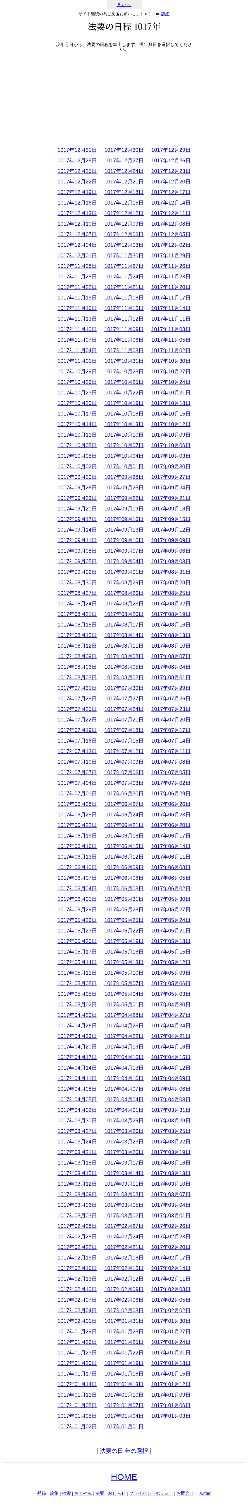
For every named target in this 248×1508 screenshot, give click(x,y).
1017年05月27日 (170, 910)
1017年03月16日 (170, 1163)
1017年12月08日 (170, 224)
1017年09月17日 (77, 519)
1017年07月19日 (77, 730)
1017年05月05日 (77, 994)
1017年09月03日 (170, 561)
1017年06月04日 (77, 888)
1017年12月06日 (123, 234)
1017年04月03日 (170, 1099)
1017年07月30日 (123, 688)
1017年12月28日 (77, 161)
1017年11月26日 (170, 266)
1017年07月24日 (123, 709)
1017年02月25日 (77, 1237)
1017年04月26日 (77, 1026)
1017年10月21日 (170, 393)
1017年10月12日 (170, 424)
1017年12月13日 (77, 213)
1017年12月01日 (77, 255)
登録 (41, 1493)
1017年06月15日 (123, 846)
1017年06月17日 (170, 836)
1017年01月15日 (170, 1374)
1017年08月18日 (77, 625)
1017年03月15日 (77, 1173)
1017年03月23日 (123, 1142)
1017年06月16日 (77, 846)
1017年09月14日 (77, 530)
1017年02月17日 (170, 1258)
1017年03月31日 (170, 1110)
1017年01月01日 (123, 1426)
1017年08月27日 (77, 593)
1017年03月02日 (123, 1215)
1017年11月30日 (123, 255)
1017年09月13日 (123, 530)
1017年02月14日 (170, 1268)
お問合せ (185, 1493)
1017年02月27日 (123, 1226)
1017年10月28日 (123, 372)
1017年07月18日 (123, 730)
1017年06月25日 (77, 815)
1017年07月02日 (170, 783)
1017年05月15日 (170, 952)
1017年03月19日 (170, 1152)
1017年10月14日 (77, 424)
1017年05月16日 (123, 952)
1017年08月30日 (77, 583)
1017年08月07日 (170, 656)
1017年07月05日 (170, 772)
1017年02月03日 (123, 1310)
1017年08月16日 (170, 625)
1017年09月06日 (170, 551)
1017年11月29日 (170, 255)
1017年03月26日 (123, 1131)
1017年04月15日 (170, 1057)
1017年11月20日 (170, 287)
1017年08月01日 (170, 677)
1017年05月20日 (77, 941)
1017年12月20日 (170, 182)
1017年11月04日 (77, 350)
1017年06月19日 (77, 836)
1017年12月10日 (77, 224)
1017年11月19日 (77, 298)
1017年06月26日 (170, 804)
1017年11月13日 (77, 319)
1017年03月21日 (77, 1152)
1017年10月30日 (170, 361)
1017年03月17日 (123, 1163)
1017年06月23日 (170, 815)
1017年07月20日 (170, 720)
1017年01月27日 (170, 1332)
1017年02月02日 (170, 1310)
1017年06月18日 (123, 836)
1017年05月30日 (170, 899)
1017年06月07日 (77, 878)
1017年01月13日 (123, 1384)
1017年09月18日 (170, 509)
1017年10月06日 (170, 445)
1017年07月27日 (123, 699)
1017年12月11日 (170, 213)
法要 (99, 1493)
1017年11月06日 (123, 340)
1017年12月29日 (170, 150)
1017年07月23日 (170, 709)
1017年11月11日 (170, 319)
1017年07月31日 (77, 688)
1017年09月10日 (123, 540)
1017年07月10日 (77, 762)
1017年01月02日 (77, 1426)
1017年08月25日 (170, 593)
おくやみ (83, 1493)
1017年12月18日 (123, 192)
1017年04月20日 (77, 1047)
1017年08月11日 (123, 646)
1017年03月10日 (170, 1184)
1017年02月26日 (170, 1226)
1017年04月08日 (77, 1089)
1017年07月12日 (123, 751)
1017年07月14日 (170, 741)
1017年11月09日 (123, 329)
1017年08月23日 (123, 604)
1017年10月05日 (77, 456)
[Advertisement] (124, 98)
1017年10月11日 (77, 435)
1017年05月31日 (123, 899)
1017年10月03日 (170, 456)
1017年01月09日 (170, 1395)
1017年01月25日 (123, 1342)
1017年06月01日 (77, 899)
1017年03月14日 (123, 1173)
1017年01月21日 (170, 1353)
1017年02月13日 (77, 1279)
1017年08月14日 (123, 635)
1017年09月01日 (123, 572)
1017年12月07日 (77, 234)
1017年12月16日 (77, 203)
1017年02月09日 (123, 1289)
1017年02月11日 (170, 1279)
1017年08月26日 (123, 593)
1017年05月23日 (77, 931)
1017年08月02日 (123, 677)
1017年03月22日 (170, 1142)
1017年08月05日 (123, 667)
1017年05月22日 (123, 931)
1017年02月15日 (123, 1268)
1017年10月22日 (123, 393)
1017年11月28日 (77, 266)
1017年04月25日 (123, 1026)
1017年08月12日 (77, 646)
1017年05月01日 (123, 1004)
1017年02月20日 (170, 1247)
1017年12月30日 (123, 150)
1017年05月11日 (77, 973)
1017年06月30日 (123, 793)
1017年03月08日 (123, 1194)
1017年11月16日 (77, 308)
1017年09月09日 (170, 540)
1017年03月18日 (77, 1163)
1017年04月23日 (77, 1036)
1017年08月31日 (170, 572)
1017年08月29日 (123, 583)
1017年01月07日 (123, 1405)
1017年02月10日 (77, 1289)
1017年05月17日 (77, 952)
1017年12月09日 (123, 224)
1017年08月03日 (77, 677)
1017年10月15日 (170, 414)
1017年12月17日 (170, 192)
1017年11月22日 (77, 287)
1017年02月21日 (123, 1247)
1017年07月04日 (77, 783)
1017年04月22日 (123, 1036)
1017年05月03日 (170, 994)
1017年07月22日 (77, 720)
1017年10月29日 (77, 372)
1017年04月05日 (77, 1099)
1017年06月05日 (170, 878)
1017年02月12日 (123, 1279)
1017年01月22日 (123, 1353)
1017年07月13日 (77, 751)
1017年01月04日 (123, 1416)
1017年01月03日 (170, 1416)
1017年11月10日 (77, 329)
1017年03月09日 (77, 1194)
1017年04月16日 (123, 1057)
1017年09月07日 (123, 551)
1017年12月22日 (77, 182)
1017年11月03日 (123, 350)
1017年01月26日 (77, 1342)
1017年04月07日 (123, 1089)
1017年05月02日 (77, 1004)
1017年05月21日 (170, 931)
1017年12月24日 (123, 171)
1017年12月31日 (77, 150)
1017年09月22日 (123, 498)
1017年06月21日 (123, 825)
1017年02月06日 (123, 1300)
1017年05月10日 (123, 973)
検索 (66, 1493)
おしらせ (117, 1493)
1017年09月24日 (170, 488)
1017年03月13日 (170, 1173)
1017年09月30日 (170, 466)
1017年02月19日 (77, 1258)
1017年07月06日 (123, 772)
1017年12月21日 (123, 182)
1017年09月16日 (123, 519)
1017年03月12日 (77, 1184)
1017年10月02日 (77, 466)
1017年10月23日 (77, 393)
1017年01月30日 (170, 1321)
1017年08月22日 (170, 604)
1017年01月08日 (77, 1405)
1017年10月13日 (123, 424)
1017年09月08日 (77, 551)
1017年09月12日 (170, 530)
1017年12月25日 (77, 171)
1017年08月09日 (77, 656)
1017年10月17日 (77, 414)
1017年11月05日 (170, 340)
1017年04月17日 (77, 1057)
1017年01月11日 (77, 1395)
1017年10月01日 (123, 466)
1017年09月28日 (123, 477)
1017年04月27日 (170, 1015)
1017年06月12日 (123, 857)
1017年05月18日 (170, 941)
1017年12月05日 (170, 234)
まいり (124, 4)
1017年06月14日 (170, 846)
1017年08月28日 (170, 583)
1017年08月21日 (77, 614)
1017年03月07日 (170, 1194)
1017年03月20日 (123, 1152)
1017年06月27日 (123, 804)
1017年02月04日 (77, 1310)
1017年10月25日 (123, 382)
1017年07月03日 (123, 783)
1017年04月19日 (123, 1047)
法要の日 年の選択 (124, 1451)
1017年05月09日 (170, 973)
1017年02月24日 (123, 1237)
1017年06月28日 (77, 804)
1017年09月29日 (77, 477)
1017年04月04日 (123, 1099)
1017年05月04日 (123, 994)
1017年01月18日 (170, 1363)
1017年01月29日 (77, 1332)
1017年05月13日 (123, 962)
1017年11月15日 (123, 308)
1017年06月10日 (77, 867)
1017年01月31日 (123, 1321)
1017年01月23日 (77, 1353)
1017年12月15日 (123, 203)
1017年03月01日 (170, 1215)
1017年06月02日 (170, 888)
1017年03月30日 (77, 1121)
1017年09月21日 (170, 498)
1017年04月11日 (77, 1078)
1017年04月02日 (77, 1110)
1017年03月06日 (77, 1205)
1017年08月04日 (170, 667)
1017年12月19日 (77, 192)
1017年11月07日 (77, 340)
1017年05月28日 (123, 910)
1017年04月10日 (123, 1078)
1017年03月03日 (77, 1215)
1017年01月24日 (170, 1342)
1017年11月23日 (170, 277)
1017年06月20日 (170, 825)
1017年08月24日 (77, 604)
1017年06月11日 (170, 857)
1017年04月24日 (170, 1026)
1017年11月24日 (123, 277)
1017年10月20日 (77, 403)
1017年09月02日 (77, 572)
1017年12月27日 (123, 161)
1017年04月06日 (170, 1089)
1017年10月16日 (123, 414)
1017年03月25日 (170, 1131)
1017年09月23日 (77, 498)
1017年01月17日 (77, 1374)
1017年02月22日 (77, 1247)
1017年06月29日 (170, 793)
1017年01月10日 (123, 1395)
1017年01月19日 (123, 1363)
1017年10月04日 (123, 456)
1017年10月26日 (77, 382)
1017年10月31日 (123, 361)
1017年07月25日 (77, 709)
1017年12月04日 (77, 245)
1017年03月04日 (170, 1205)
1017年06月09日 (123, 867)
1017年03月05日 (123, 1205)
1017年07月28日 (77, 699)
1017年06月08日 (170, 867)
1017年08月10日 (170, 646)
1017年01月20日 (77, 1363)
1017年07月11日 (170, 751)
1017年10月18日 (170, 403)
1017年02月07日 (77, 1300)
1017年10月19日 (123, 403)
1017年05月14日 (77, 962)
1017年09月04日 (123, 561)
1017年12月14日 (170, 203)
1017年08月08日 (123, 656)
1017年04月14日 (77, 1068)
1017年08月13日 (170, 635)
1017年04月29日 (77, 1015)
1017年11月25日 (77, 277)
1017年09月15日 (170, 519)
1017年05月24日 (170, 920)
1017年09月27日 (170, 477)
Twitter (204, 1493)
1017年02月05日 (170, 1300)
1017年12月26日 (170, 161)
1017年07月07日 (77, 772)
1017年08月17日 (123, 625)
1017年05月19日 (123, 941)
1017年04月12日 (170, 1068)
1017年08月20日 (123, 614)
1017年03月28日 (170, 1121)
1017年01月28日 (123, 1332)
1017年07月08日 (170, 762)
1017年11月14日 (170, 308)
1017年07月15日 (123, 741)
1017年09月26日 (77, 488)
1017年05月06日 (170, 983)
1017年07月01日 (77, 793)
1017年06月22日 (77, 825)
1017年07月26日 (170, 699)
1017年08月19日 (170, 614)
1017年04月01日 (123, 1110)
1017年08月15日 (77, 635)
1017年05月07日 (123, 983)
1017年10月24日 (170, 382)
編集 (54, 1493)
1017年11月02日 (170, 350)
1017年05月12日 (170, 962)
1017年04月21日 (170, 1036)
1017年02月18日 (123, 1258)
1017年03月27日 (77, 1131)
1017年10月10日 (123, 435)
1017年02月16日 (77, 1268)
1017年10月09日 (170, 435)
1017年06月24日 (123, 815)
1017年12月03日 (123, 245)
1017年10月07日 (123, 445)
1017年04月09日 (170, 1078)
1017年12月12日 (123, 213)
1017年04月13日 (123, 1068)
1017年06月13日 (77, 857)
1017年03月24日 (77, 1142)
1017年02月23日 (170, 1237)
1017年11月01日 (77, 361)
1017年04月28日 (123, 1015)
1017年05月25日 (123, 920)
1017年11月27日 (123, 266)
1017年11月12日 (123, 319)
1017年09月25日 (123, 488)
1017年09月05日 (77, 561)
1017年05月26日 (77, 920)
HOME (124, 1477)
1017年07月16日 (77, 741)
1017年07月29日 (170, 688)
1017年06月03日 (123, 888)
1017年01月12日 (170, 1384)
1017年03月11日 (123, 1184)
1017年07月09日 (123, 762)
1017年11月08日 (170, 329)
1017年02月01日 (77, 1321)
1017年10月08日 (77, 445)
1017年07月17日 (170, 730)
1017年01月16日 (123, 1374)
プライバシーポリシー (151, 1493)
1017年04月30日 (170, 1004)
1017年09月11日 (77, 540)
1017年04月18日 (170, 1047)
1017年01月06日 (170, 1405)
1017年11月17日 (170, 298)
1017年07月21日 (123, 720)
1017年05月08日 (77, 983)
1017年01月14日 (77, 1384)
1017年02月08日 (170, 1289)
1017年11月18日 (123, 298)
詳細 (165, 13)
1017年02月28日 (77, 1226)
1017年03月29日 (123, 1121)
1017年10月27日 (170, 372)
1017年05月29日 (77, 910)
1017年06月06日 (123, 878)
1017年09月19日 (123, 509)
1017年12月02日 (170, 245)
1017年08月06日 (77, 667)
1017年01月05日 (77, 1416)
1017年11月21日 (123, 287)
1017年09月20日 (77, 509)
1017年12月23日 (170, 171)
